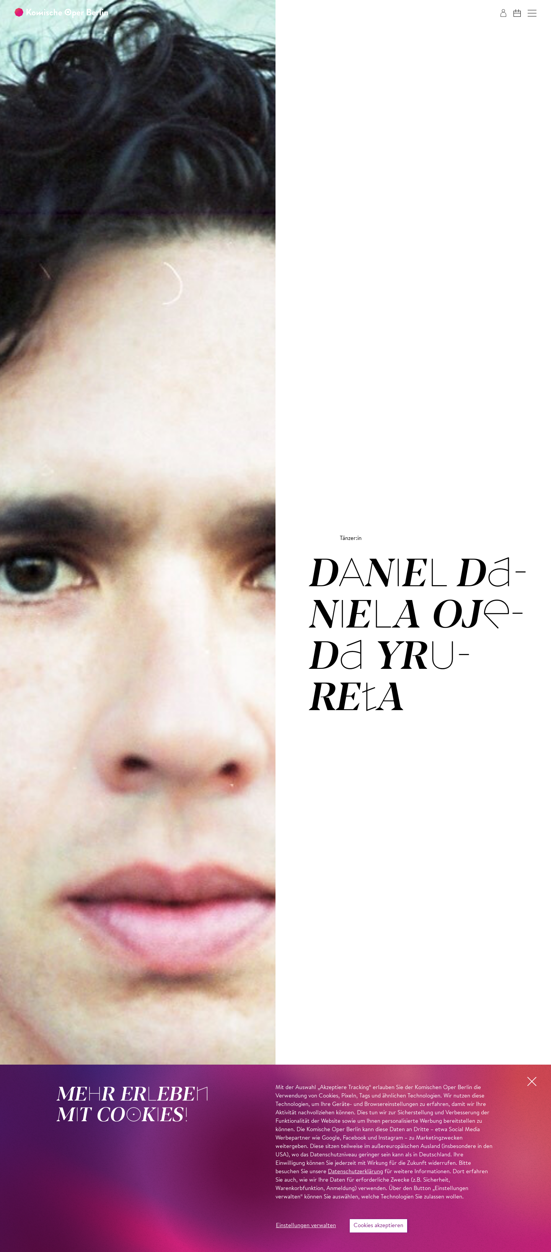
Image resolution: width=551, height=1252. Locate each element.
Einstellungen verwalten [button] (306, 1226)
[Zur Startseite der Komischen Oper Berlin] (61, 13)
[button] (532, 13)
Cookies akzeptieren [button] (378, 1226)
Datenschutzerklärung (355, 1172)
